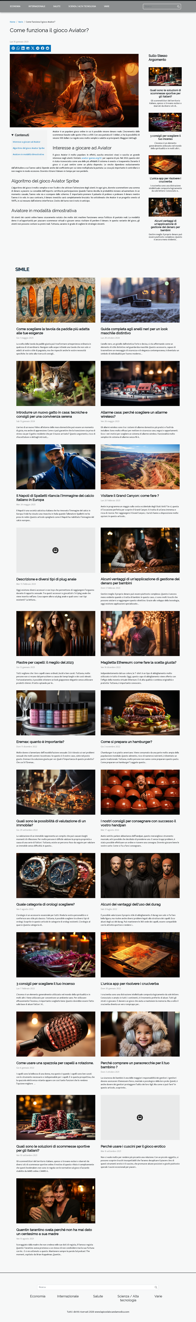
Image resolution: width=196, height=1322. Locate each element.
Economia (15, 6)
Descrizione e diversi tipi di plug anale (46, 579)
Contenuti (22, 135)
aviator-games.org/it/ (92, 158)
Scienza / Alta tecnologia (82, 6)
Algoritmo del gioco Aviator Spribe (29, 148)
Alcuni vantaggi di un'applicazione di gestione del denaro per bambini (165, 225)
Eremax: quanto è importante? (40, 742)
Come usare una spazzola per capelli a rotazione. (55, 1063)
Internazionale (36, 6)
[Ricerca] (162, 6)
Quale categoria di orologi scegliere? (45, 904)
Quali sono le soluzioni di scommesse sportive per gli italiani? (165, 93)
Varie (106, 6)
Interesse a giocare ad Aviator (26, 142)
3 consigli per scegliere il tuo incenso (165, 137)
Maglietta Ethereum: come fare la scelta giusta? (138, 662)
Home (12, 22)
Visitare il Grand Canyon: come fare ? (130, 496)
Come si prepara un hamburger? (126, 742)
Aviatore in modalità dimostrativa (28, 154)
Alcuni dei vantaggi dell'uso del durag (131, 904)
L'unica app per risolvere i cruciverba (165, 180)
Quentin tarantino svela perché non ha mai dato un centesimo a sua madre (54, 1232)
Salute (56, 6)
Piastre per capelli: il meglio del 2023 (45, 662)
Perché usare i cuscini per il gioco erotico (133, 1146)
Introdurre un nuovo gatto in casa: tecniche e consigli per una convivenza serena (51, 414)
